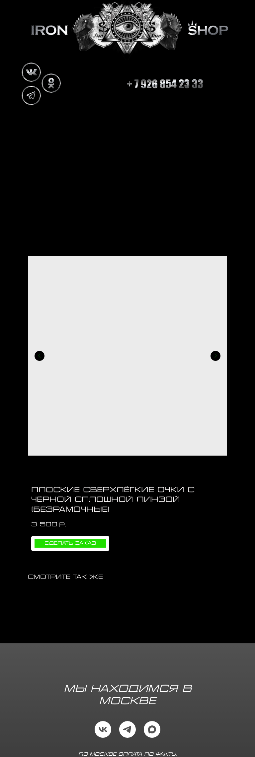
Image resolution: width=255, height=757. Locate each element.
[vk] (103, 729)
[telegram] (127, 729)
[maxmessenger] (152, 729)
